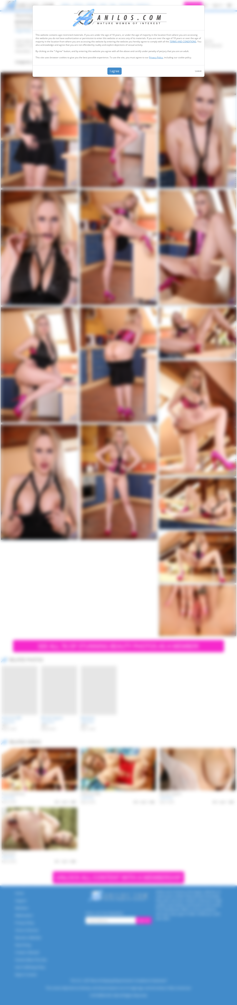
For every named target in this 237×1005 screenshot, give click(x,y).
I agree (114, 71)
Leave (198, 71)
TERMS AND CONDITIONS (183, 41)
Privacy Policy (156, 57)
